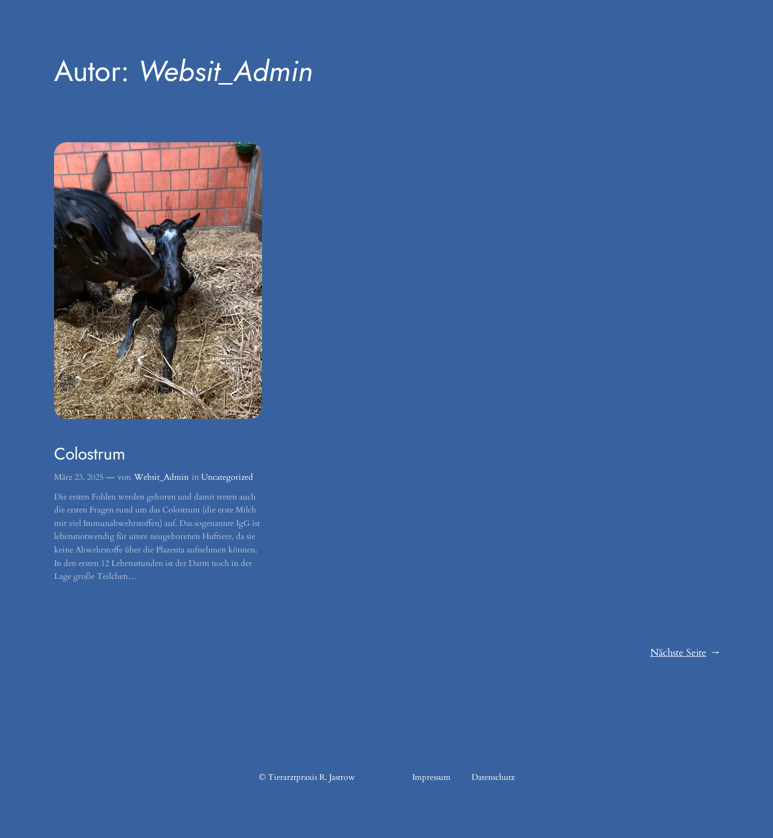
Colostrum (89, 454)
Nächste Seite (684, 653)
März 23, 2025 (78, 477)
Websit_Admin (161, 477)
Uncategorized (227, 477)
